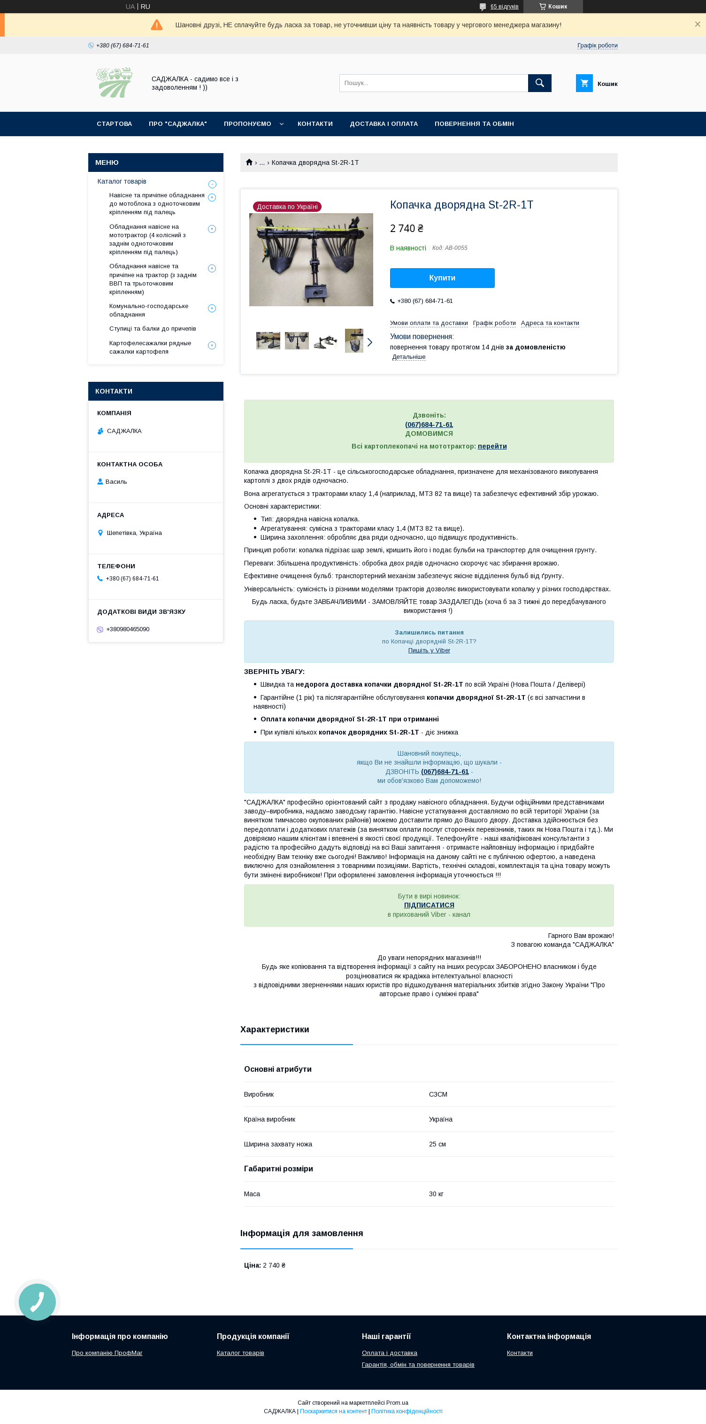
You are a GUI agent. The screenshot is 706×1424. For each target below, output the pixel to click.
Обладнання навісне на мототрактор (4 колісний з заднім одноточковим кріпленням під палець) (147, 239)
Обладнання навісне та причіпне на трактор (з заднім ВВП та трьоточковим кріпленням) (153, 279)
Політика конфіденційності (407, 1411)
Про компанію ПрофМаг (107, 1352)
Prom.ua (397, 1403)
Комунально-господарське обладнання (148, 310)
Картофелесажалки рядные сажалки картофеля (150, 347)
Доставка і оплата (384, 123)
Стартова (114, 123)
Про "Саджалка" (178, 123)
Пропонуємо (247, 123)
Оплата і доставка (389, 1352)
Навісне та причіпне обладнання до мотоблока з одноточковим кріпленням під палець (157, 204)
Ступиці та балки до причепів (152, 328)
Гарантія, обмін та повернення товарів (418, 1364)
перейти (492, 446)
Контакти (315, 123)
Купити (443, 278)
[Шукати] (540, 83)
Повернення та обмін (474, 123)
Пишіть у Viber (429, 650)
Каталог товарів (122, 181)
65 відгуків (505, 6)
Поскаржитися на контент (333, 1411)
